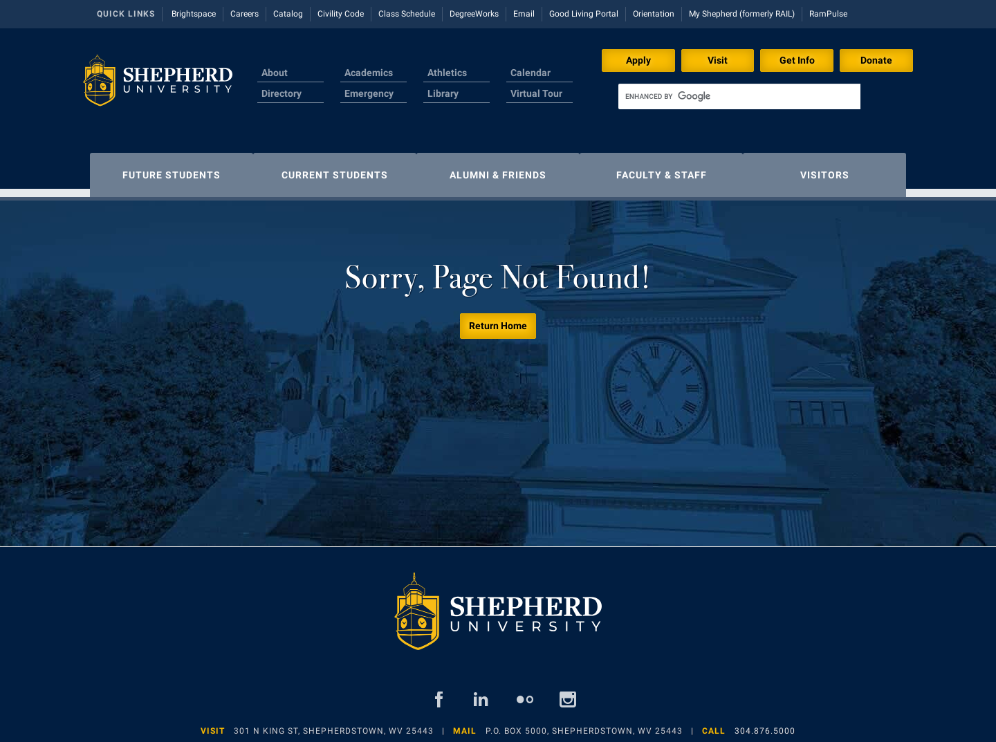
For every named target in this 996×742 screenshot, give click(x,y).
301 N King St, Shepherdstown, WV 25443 (334, 724)
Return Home (498, 318)
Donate (876, 60)
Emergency (369, 93)
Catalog (288, 14)
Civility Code (340, 14)
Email (524, 14)
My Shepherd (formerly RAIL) (742, 14)
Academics (368, 72)
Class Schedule (406, 14)
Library (443, 93)
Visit (718, 60)
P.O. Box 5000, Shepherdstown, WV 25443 (584, 724)
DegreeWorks (474, 14)
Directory (281, 93)
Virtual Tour (536, 93)
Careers (244, 14)
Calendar (530, 72)
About (274, 72)
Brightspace (194, 14)
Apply (638, 60)
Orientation (653, 14)
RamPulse (828, 14)
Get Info (797, 60)
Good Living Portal (583, 14)
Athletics (447, 72)
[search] (739, 96)
